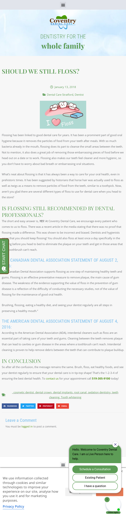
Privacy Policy (13, 506)
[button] (63, 5)
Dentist (79, 94)
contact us (52, 378)
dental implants (63, 392)
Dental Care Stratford (60, 94)
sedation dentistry (99, 392)
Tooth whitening (71, 397)
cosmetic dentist (23, 392)
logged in (27, 426)
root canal (80, 392)
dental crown (43, 392)
